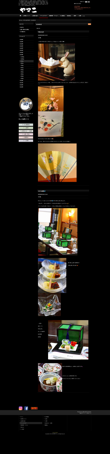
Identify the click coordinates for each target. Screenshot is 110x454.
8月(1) (22, 63)
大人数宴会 (47, 416)
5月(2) (22, 69)
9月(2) (22, 61)
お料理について (23, 418)
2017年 (21, 82)
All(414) (22, 27)
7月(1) (22, 65)
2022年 (21, 48)
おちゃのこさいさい (87, 411)
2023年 (21, 46)
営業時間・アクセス (24, 425)
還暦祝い (46, 425)
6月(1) (22, 67)
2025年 (21, 41)
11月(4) (22, 56)
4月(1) (22, 71)
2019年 (21, 54)
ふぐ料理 (22, 429)
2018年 (21, 80)
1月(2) (22, 78)
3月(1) (22, 74)
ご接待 (46, 418)
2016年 (21, 84)
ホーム (22, 416)
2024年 (21, 43)
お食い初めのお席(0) (24, 29)
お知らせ (22, 427)
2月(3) (22, 76)
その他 (39, 37)
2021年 (21, 50)
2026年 (21, 39)
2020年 (21, 52)
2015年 (21, 87)
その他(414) (22, 31)
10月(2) (22, 59)
